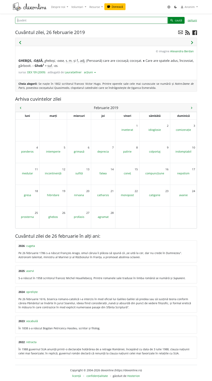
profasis (79, 217)
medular (27, 173)
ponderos (27, 151)
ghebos (53, 217)
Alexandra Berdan (182, 51)
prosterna (27, 217)
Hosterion (133, 376)
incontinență (53, 173)
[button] (169, 6)
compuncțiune (154, 173)
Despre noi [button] (58, 7)
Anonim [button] (187, 7)
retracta (31, 342)
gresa (27, 195)
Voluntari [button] (77, 7)
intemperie (53, 151)
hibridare (53, 195)
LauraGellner (73, 72)
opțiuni (192, 20)
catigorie (154, 195)
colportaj (155, 151)
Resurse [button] (95, 7)
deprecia (103, 151)
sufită (79, 173)
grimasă (79, 151)
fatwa (103, 173)
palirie (127, 151)
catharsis (103, 195)
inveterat (127, 130)
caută (176, 20)
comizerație (183, 130)
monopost (127, 195)
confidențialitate (97, 376)
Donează (115, 7)
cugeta (30, 246)
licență (76, 376)
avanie (183, 195)
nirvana (79, 195)
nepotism (183, 173)
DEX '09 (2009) (36, 72)
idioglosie (154, 130)
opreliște (32, 292)
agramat (103, 217)
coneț (127, 173)
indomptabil (183, 151)
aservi (30, 271)
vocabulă (32, 321)
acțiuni (89, 72)
